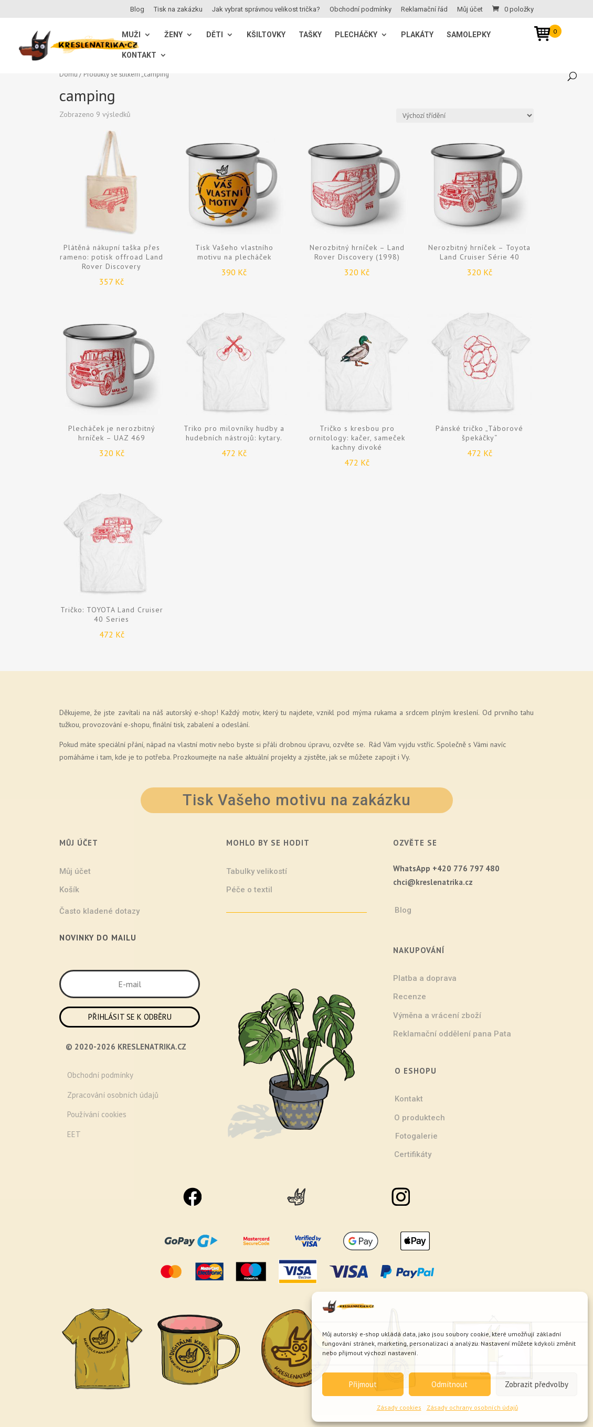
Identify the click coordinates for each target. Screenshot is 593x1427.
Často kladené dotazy (99, 911)
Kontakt (139, 55)
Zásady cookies (399, 1407)
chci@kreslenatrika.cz (433, 882)
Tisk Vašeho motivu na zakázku (297, 800)
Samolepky (469, 35)
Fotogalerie (416, 1136)
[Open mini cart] (546, 35)
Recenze (409, 996)
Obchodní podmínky (360, 9)
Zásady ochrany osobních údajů (472, 1407)
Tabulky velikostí (256, 871)
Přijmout (363, 1384)
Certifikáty (412, 1154)
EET (74, 1134)
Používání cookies (96, 1114)
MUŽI (131, 35)
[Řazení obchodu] (465, 116)
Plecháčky (356, 35)
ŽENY (173, 35)
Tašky (310, 35)
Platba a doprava (425, 978)
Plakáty (417, 35)
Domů (68, 74)
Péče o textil (249, 889)
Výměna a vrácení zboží (437, 1015)
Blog (137, 9)
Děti (214, 35)
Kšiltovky (266, 35)
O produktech (419, 1117)
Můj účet (470, 9)
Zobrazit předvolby (536, 1384)
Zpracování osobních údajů (112, 1095)
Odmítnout (449, 1384)
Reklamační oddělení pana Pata (452, 1034)
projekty (283, 757)
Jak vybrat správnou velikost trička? (266, 9)
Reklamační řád (424, 9)
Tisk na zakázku (178, 9)
